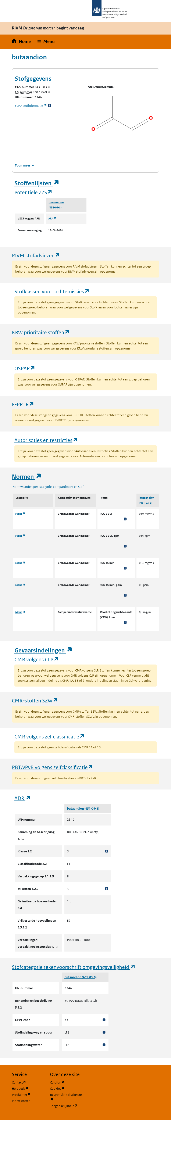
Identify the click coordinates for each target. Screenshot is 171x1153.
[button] (46, 42)
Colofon (66, 1082)
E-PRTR (23, 404)
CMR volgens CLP (36, 659)
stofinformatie (31, 106)
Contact (28, 1082)
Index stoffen (21, 1101)
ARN (52, 218)
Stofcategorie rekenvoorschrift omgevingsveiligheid (74, 967)
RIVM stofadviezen (36, 255)
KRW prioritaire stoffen (41, 332)
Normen (27, 476)
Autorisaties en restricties (46, 440)
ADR (22, 798)
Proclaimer (28, 1094)
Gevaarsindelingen (43, 650)
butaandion (56, 202)
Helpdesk (28, 1088)
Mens (20, 514)
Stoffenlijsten (36, 183)
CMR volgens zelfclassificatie (49, 736)
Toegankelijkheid (66, 1105)
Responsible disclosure (66, 1097)
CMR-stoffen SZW (35, 700)
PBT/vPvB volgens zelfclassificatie (52, 767)
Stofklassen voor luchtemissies (52, 291)
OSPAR (24, 368)
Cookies (66, 1088)
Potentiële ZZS (33, 192)
